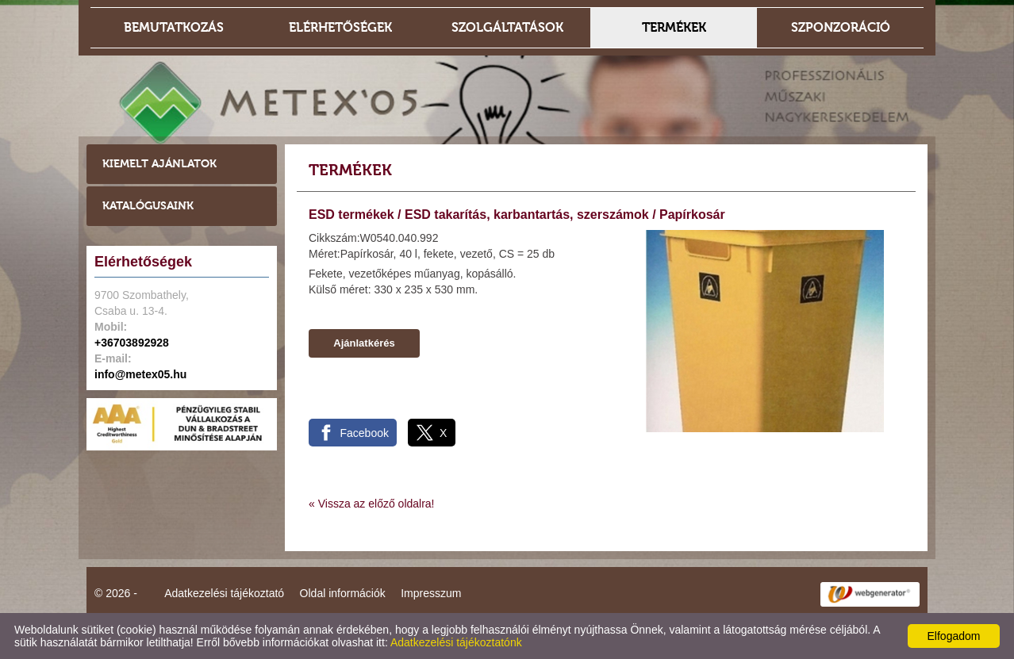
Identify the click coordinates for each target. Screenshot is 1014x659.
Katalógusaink (148, 206)
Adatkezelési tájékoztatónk (456, 642)
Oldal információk (343, 593)
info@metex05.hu (140, 374)
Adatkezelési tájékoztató (224, 593)
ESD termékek (351, 214)
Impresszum (431, 593)
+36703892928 (131, 342)
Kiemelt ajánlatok (159, 163)
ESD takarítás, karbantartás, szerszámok (527, 214)
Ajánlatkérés (363, 343)
